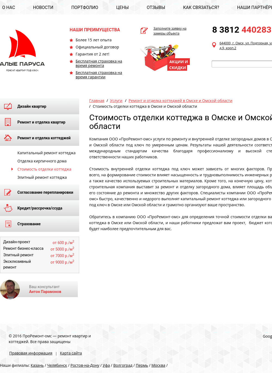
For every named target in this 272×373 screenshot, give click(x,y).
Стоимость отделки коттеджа (44, 169)
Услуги (116, 100)
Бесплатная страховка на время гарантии (99, 74)
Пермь (142, 365)
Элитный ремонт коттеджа (42, 177)
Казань (37, 365)
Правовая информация (30, 353)
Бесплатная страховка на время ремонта (99, 63)
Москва (158, 365)
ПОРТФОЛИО (84, 7)
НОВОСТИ (43, 7)
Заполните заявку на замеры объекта (170, 31)
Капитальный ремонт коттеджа (46, 152)
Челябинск (57, 365)
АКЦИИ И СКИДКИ (178, 64)
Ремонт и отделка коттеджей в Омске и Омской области (180, 100)
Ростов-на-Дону (84, 365)
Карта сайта (71, 353)
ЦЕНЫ (122, 7)
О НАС (8, 7)
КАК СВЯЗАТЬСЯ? (201, 7)
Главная (96, 100)
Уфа (106, 365)
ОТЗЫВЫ (156, 7)
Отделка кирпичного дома (42, 161)
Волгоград (122, 365)
